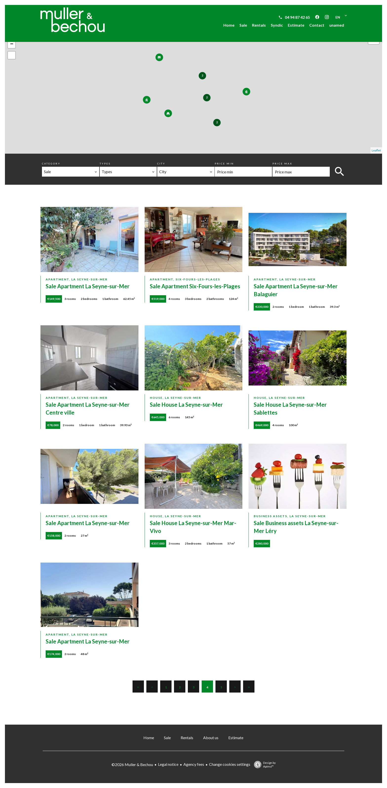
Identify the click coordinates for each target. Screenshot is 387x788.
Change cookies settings (229, 764)
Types (105, 163)
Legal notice (168, 764)
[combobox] (70, 172)
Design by (264, 764)
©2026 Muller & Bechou (132, 764)
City (161, 163)
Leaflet (376, 150)
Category (51, 163)
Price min (224, 163)
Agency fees (193, 764)
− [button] (11, 44)
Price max (282, 163)
